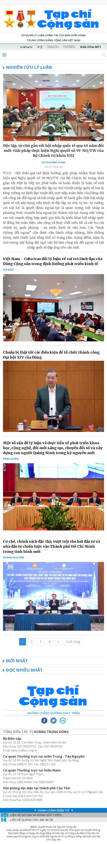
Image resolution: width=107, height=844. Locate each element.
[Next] (58, 641)
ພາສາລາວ (26, 47)
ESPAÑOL (69, 47)
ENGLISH (53, 47)
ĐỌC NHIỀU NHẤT (24, 670)
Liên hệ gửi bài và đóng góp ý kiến (35, 815)
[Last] (73, 641)
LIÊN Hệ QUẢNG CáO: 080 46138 (31, 820)
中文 (40, 47)
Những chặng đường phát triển (53, 713)
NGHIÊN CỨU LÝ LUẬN (27, 67)
